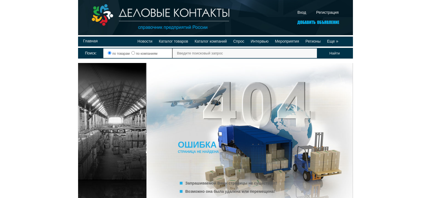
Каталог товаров (173, 41)
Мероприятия (287, 41)
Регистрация (327, 12)
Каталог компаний (211, 41)
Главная (90, 41)
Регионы (313, 41)
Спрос (238, 41)
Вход (301, 12)
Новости (144, 41)
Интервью (260, 41)
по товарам (119, 54)
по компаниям (144, 54)
